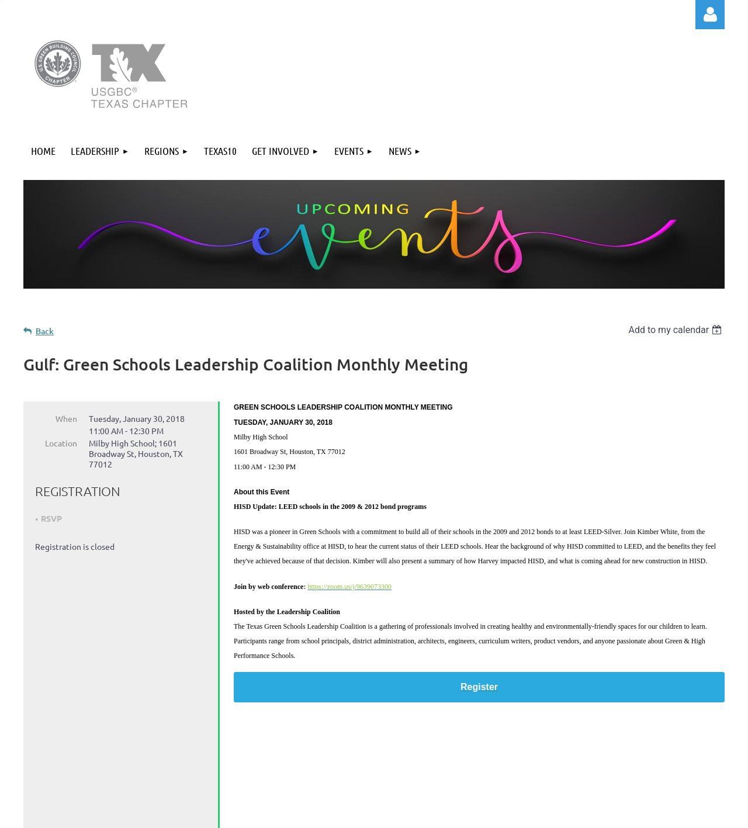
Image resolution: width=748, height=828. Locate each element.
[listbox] (676, 330)
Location (61, 443)
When (66, 418)
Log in (710, 14)
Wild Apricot (585, 814)
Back (45, 331)
